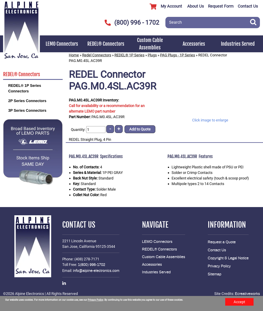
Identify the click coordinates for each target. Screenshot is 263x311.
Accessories (194, 44)
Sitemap (214, 274)
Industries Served (238, 44)
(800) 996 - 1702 (131, 22)
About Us (195, 6)
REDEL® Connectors (105, 44)
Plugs (152, 55)
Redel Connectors (96, 55)
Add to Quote (140, 129)
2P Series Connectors (27, 101)
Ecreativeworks (247, 294)
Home (74, 55)
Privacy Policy (219, 266)
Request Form (221, 6)
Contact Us (248, 6)
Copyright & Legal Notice (228, 258)
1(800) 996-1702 (91, 265)
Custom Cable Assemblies (150, 44)
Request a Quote (222, 242)
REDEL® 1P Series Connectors (24, 88)
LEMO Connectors (62, 44)
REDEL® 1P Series (129, 55)
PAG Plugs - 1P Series (177, 55)
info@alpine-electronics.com (96, 271)
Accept (239, 302)
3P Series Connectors (27, 110)
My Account (164, 6)
